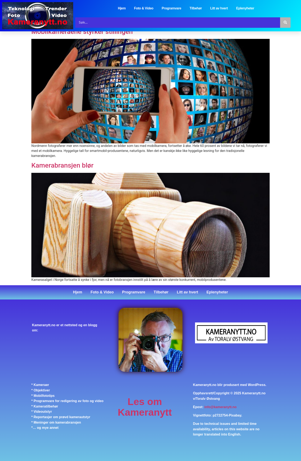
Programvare (171, 8)
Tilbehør (196, 8)
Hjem (122, 8)
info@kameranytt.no (220, 407)
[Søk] (285, 22)
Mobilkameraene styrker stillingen (82, 32)
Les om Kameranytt (145, 407)
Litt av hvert (219, 8)
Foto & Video (143, 8)
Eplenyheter (245, 8)
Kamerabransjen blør (62, 165)
